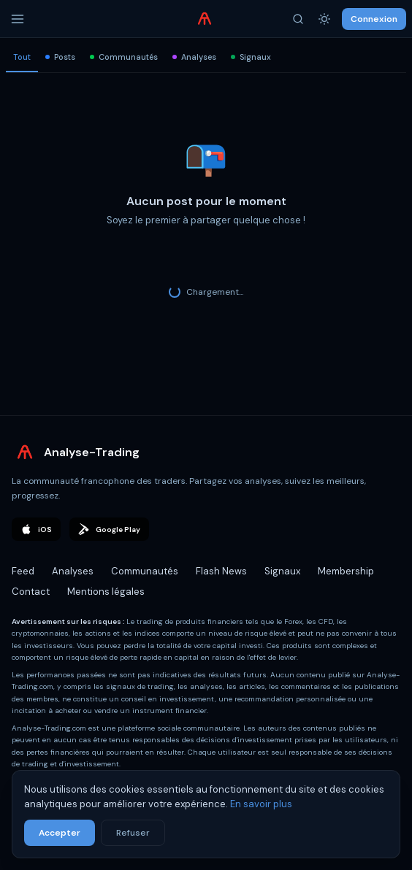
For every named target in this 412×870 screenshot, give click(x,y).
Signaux (251, 57)
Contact (31, 591)
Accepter (59, 833)
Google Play (109, 529)
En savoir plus (261, 804)
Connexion (374, 19)
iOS (36, 529)
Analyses (194, 57)
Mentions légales (106, 591)
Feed (23, 571)
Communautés (124, 57)
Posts (60, 57)
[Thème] (324, 19)
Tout (22, 57)
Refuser (133, 833)
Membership (346, 571)
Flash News (221, 571)
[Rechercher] (298, 19)
